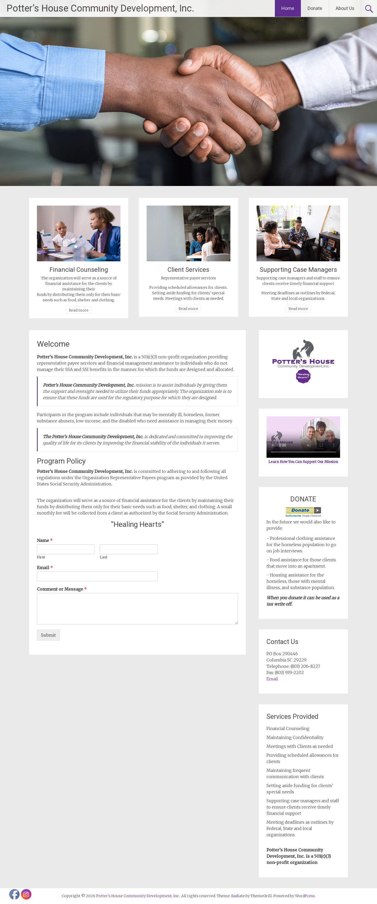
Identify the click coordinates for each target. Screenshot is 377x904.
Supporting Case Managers (298, 269)
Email (45, 567)
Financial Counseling (78, 269)
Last (103, 557)
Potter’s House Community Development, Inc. (100, 8)
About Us (345, 8)
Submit (48, 635)
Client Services (188, 269)
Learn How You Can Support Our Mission (303, 462)
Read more (78, 310)
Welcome (53, 343)
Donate (315, 8)
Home (287, 8)
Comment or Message (62, 589)
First (41, 557)
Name (45, 540)
